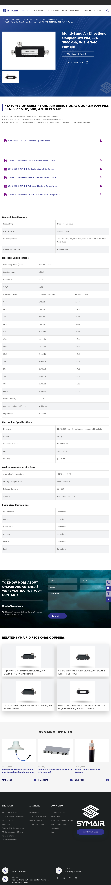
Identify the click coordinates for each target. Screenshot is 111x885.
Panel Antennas (35, 820)
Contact (98, 10)
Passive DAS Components (33, 19)
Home (7, 19)
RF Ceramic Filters (9, 839)
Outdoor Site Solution (37, 816)
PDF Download (78, 62)
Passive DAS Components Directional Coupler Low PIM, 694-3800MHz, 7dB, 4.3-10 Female (81, 707)
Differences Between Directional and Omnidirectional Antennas (18, 771)
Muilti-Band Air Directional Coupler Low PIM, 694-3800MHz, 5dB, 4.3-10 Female (39, 22)
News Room (55, 816)
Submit (57, 616)
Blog (64, 10)
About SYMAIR (52, 10)
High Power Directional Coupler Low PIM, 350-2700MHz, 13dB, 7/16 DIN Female (25, 672)
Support (87, 10)
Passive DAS (34, 812)
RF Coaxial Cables (9, 812)
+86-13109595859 (19, 871)
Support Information (59, 824)
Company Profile (58, 812)
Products (25, 10)
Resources (55, 828)
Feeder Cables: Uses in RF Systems (87, 771)
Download (75, 10)
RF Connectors (8, 820)
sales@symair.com (14, 606)
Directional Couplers (54, 19)
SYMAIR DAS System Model (62, 820)
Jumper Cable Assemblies (13, 816)
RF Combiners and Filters (12, 832)
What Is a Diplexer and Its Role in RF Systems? (55, 771)
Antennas (6, 824)
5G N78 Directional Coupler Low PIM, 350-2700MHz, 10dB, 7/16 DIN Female (81, 672)
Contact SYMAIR (78, 54)
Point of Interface (9, 836)
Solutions (38, 10)
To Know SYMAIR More (91, 832)
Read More (19, 780)
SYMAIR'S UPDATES (55, 732)
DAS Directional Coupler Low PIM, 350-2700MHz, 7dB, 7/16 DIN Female (28, 707)
